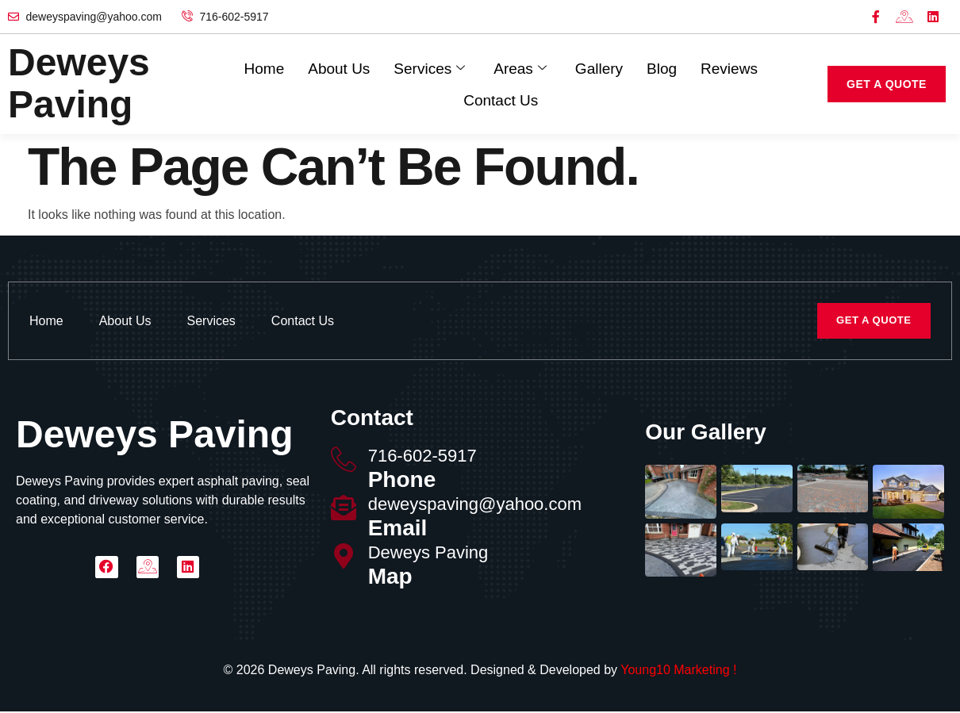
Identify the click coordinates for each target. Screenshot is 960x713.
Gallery (599, 67)
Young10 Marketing (674, 671)
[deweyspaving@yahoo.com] (343, 509)
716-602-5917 (422, 457)
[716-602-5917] (343, 460)
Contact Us (500, 99)
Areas (520, 68)
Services (429, 68)
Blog (662, 67)
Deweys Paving (428, 554)
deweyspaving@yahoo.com (475, 506)
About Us (339, 67)
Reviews (729, 67)
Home (264, 67)
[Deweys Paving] (343, 557)
